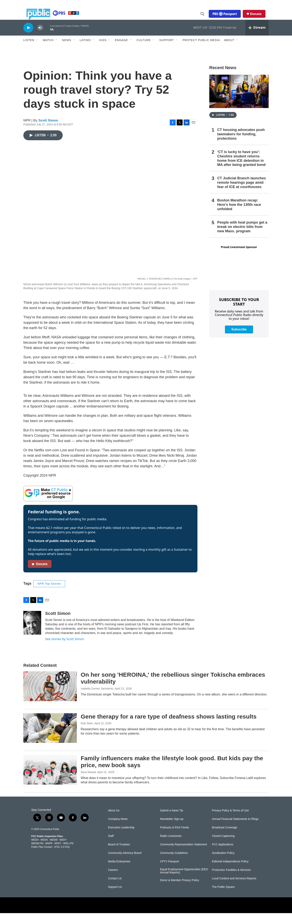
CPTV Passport (169, 870)
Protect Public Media (201, 48)
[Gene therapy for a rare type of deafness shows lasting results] (50, 737)
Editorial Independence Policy (230, 870)
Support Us (115, 895)
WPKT (57, 852)
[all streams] (257, 36)
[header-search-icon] (205, 18)
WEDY (63, 848)
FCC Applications (222, 853)
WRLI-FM (68, 852)
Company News (118, 827)
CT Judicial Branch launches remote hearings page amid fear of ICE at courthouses (241, 191)
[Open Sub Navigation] (37, 49)
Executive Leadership (121, 836)
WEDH (35, 848)
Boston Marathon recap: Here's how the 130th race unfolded (239, 213)
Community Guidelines (174, 861)
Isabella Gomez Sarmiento (97, 697)
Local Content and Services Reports (234, 887)
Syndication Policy (223, 861)
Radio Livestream (171, 844)
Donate (259, 18)
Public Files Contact (41, 855)
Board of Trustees (119, 853)
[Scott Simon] (32, 632)
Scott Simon (48, 129)
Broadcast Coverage (224, 836)
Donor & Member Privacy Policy (179, 889)
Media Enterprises (119, 870)
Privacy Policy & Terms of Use (230, 819)
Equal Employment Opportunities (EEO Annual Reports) (184, 880)
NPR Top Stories (49, 592)
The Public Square (223, 895)
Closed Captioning (223, 844)
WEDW (53, 848)
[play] (28, 36)
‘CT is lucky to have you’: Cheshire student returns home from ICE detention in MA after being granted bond (241, 167)
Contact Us (115, 887)
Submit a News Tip (171, 819)
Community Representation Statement (183, 853)
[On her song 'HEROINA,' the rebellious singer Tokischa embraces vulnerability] (50, 695)
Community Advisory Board (124, 861)
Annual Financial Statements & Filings (235, 827)
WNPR (48, 852)
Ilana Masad (88, 781)
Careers (113, 878)
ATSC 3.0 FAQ (61, 855)
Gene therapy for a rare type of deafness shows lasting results (169, 725)
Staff (111, 844)
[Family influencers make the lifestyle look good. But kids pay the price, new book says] (50, 778)
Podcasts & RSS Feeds (174, 836)
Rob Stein (87, 732)
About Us (113, 819)
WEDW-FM (37, 852)
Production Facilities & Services (231, 878)
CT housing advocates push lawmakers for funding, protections (241, 143)
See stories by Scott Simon (64, 648)
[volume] (40, 36)
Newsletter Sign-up (171, 827)
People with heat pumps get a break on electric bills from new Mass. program (242, 235)
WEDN (44, 848)
